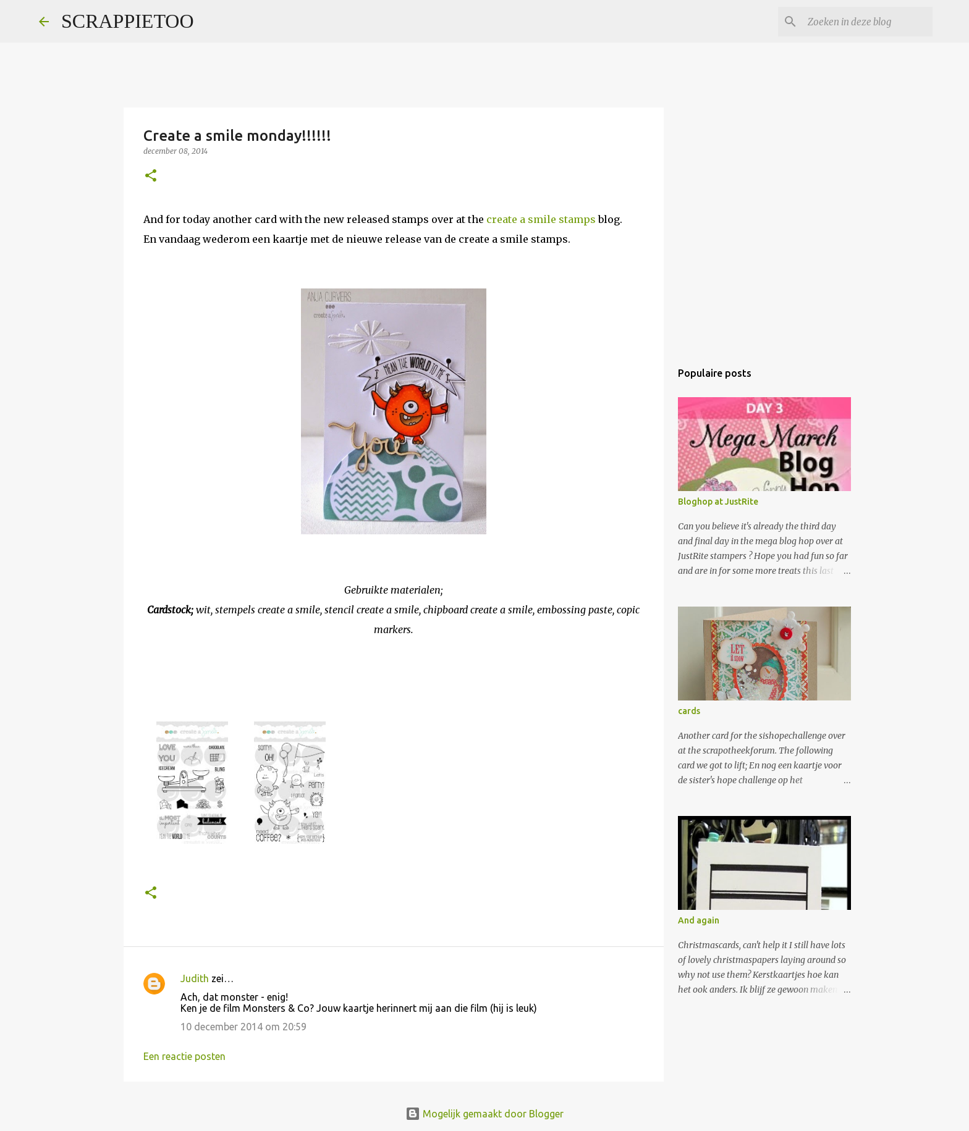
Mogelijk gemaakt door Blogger (484, 1113)
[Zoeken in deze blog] (868, 21)
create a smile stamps (541, 219)
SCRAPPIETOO (127, 21)
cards (689, 711)
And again (698, 920)
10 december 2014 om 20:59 (243, 1026)
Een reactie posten (184, 1056)
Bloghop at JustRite (718, 502)
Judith (194, 978)
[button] (150, 176)
